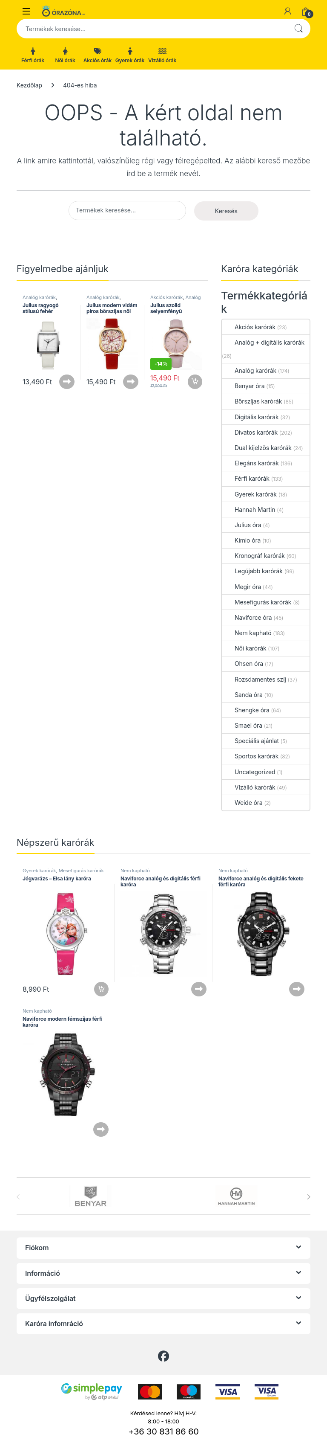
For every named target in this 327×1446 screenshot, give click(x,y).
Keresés (298, 28)
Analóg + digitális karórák (263, 342)
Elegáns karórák (250, 463)
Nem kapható (246, 632)
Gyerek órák (130, 55)
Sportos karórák (250, 756)
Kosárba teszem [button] (195, 382)
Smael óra (242, 725)
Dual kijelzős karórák (257, 447)
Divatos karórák (250, 432)
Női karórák (244, 648)
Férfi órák (32, 55)
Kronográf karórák (253, 555)
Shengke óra (246, 710)
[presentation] (308, 1197)
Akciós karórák (166, 297)
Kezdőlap (29, 85)
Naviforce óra (247, 617)
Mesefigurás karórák (256, 602)
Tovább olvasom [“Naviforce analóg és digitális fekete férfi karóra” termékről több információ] (296, 989)
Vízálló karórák (248, 787)
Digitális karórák (250, 417)
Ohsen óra (242, 663)
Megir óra (241, 586)
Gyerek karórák (249, 494)
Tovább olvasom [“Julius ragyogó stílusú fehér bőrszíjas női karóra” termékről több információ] (67, 382)
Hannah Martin (248, 509)
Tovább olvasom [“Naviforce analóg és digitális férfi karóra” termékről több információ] (199, 989)
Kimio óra (241, 540)
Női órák (65, 55)
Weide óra (242, 802)
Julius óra (241, 524)
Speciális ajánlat (250, 740)
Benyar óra (243, 385)
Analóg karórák (39, 297)
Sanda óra (242, 694)
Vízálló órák (162, 55)
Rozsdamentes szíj (254, 679)
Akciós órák (97, 55)
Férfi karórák (246, 478)
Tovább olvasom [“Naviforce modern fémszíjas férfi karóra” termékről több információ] (101, 1129)
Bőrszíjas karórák (252, 401)
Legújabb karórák (252, 571)
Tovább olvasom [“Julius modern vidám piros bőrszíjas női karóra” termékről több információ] (130, 382)
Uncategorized (248, 771)
